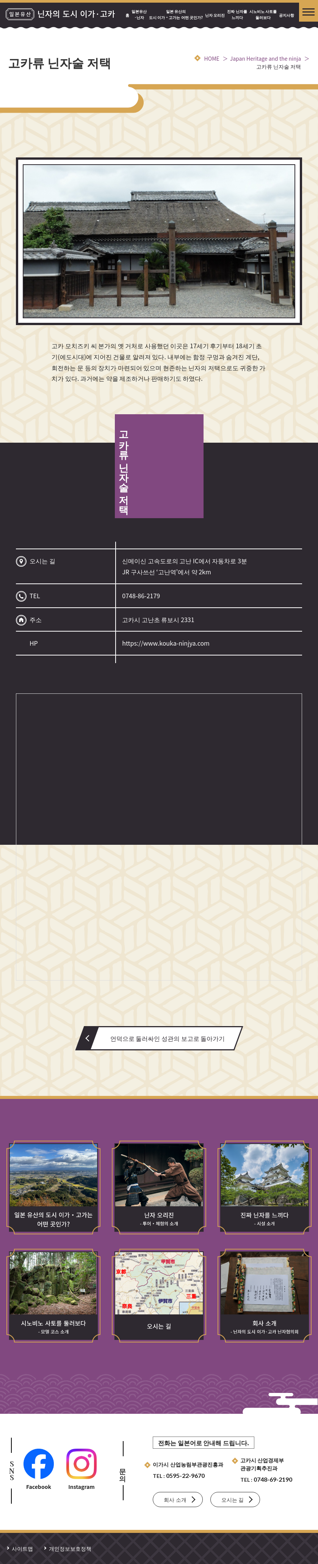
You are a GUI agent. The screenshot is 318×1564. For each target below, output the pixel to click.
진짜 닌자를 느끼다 (237, 14)
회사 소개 (175, 1499)
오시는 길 (232, 1499)
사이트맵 (22, 1548)
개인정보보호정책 (70, 1548)
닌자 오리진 (215, 15)
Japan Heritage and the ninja (265, 58)
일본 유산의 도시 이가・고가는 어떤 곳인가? (176, 14)
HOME (211, 58)
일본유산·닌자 (139, 14)
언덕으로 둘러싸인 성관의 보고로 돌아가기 (167, 1038)
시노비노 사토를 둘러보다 (263, 14)
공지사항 (286, 15)
